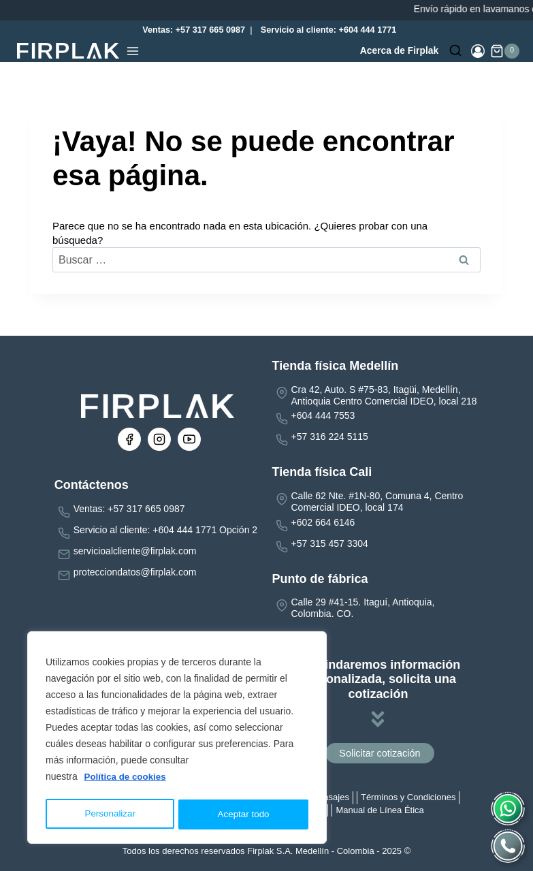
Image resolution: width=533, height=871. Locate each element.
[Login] (478, 51)
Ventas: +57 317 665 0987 (191, 30)
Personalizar (109, 814)
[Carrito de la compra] (504, 51)
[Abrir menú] (133, 51)
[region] (177, 739)
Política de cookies (127, 780)
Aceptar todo (243, 814)
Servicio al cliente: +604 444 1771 (329, 30)
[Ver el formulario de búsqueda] (455, 51)
